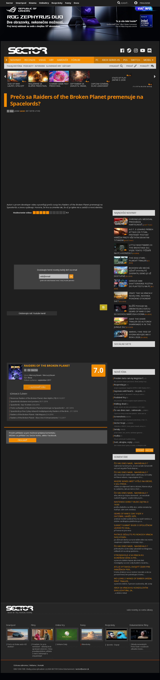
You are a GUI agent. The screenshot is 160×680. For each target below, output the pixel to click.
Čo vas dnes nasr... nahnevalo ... (128, 410)
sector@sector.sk (82, 669)
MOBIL (147, 60)
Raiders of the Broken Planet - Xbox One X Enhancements (34, 417)
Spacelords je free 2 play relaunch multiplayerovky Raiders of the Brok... (40, 411)
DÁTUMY (66, 66)
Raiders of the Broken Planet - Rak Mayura (28, 414)
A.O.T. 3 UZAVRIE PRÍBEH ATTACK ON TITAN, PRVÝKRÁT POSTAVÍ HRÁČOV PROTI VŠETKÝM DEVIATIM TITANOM (133, 235)
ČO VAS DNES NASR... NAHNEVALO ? (131, 463)
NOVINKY (15, 60)
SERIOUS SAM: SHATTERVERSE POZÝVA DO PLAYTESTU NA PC (141, 283)
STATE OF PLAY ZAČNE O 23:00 (119, 78)
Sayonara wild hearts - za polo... (128, 391)
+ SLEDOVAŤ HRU (37, 387)
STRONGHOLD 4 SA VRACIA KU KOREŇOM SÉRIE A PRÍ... (129, 556)
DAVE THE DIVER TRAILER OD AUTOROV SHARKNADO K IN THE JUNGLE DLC (132, 322)
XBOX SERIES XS (111, 60)
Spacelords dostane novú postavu (24, 401)
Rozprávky (57, 2)
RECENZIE (29, 60)
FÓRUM (75, 60)
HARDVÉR (62, 60)
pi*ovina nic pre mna (122, 530)
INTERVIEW (40, 66)
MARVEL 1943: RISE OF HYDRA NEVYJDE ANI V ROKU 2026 (140, 334)
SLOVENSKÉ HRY (53, 66)
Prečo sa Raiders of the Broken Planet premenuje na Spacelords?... (38, 408)
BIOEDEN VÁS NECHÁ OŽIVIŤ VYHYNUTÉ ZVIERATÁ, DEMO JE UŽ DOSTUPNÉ (132, 272)
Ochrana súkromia (21, 665)
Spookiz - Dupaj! (113, 645)
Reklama (33, 665)
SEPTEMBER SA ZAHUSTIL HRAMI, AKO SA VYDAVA (78, 85)
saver (22, 111)
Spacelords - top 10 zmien (21, 404)
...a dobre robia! (120, 593)
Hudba (117, 435)
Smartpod (21, 2)
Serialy (117, 429)
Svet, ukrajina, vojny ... (124, 442)
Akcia (30, 377)
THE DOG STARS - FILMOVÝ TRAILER (137, 259)
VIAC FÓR (149, 450)
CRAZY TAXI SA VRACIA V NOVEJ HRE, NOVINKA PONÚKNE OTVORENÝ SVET (133, 297)
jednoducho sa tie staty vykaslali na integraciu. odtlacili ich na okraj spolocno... (133, 549)
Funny (68, 2)
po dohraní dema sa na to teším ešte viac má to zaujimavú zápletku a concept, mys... (133, 540)
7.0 (98, 370)
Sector (9, 2)
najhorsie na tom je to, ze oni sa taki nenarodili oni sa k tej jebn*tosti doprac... (133, 467)
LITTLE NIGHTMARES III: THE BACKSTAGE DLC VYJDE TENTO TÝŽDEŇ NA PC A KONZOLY (133, 249)
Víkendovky (86, 644)
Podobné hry (120, 397)
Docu (76, 2)
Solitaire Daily (62, 644)
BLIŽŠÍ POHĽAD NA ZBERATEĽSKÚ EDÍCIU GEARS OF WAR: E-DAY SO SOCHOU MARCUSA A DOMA (132, 310)
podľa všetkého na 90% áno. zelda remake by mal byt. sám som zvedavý (132, 508)
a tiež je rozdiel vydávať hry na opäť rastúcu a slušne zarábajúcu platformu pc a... (133, 520)
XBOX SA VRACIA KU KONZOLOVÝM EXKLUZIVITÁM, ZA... (131, 589)
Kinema (32, 2)
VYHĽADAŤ (114, 66)
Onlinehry (44, 2)
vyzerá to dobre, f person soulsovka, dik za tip (133, 583)
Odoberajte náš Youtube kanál (31, 313)
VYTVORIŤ (140, 450)
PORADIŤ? (144, 66)
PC (97, 60)
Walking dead (120, 403)
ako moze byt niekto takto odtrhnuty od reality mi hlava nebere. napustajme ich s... (133, 476)
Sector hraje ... (120, 423)
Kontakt (41, 665)
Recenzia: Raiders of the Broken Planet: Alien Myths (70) (33, 398)
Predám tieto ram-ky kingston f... (129, 378)
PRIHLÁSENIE (145, 3)
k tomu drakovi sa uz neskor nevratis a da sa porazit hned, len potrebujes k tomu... (132, 573)
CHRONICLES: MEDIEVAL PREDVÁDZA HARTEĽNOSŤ (140, 222)
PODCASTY (28, 66)
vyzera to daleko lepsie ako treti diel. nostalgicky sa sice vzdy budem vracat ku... (131, 561)
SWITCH (135, 60)
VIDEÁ (42, 60)
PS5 (125, 60)
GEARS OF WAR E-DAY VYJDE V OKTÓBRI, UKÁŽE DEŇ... (128, 515)
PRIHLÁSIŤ (22, 440)
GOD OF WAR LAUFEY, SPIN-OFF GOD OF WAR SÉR (15, 85)
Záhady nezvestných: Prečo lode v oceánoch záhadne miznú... (139, 646)
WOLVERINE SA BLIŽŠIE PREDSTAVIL (37, 84)
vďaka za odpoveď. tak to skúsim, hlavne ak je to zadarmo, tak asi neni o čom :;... (133, 487)
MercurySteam (35, 375)
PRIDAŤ (129, 66)
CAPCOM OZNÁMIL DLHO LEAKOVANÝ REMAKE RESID (100, 85)
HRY (51, 60)
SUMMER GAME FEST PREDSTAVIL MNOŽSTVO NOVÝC (59, 85)
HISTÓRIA (17, 66)
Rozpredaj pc (120, 384)
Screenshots (120, 416)
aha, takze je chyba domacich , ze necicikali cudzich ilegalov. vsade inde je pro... (131, 496)
